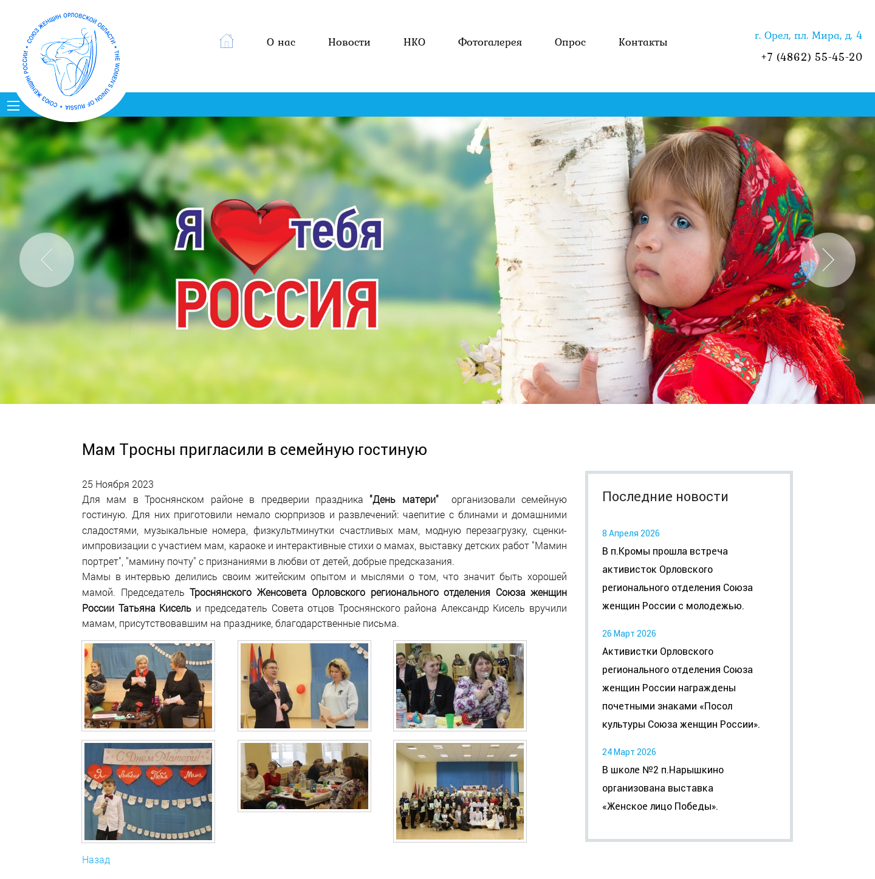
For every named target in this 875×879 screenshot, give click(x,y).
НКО (414, 41)
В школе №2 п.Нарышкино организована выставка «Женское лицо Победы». (663, 788)
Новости (349, 41)
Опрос (570, 41)
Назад (96, 859)
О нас (281, 41)
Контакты (643, 41)
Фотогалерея (490, 41)
